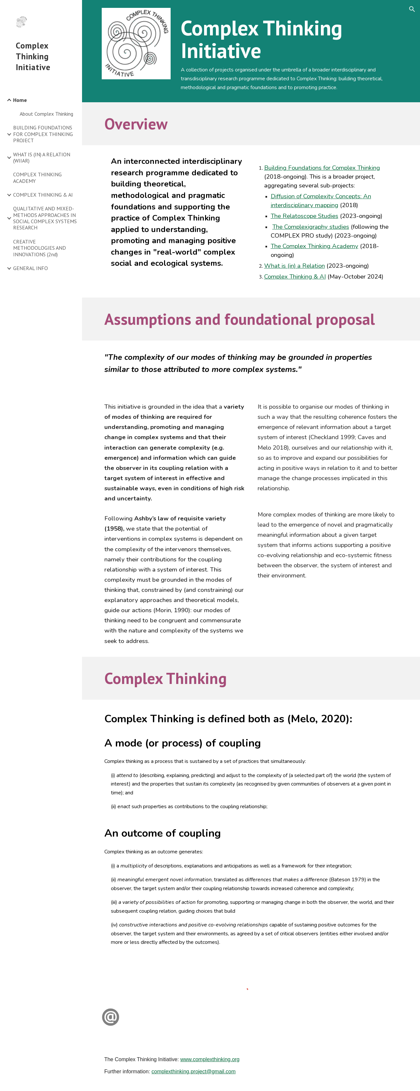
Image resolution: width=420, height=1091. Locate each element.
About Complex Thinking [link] (46, 113)
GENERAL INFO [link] (30, 268)
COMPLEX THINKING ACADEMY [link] (37, 177)
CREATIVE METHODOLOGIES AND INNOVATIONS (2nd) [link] (39, 248)
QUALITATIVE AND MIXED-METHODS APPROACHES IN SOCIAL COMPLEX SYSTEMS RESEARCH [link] (45, 218)
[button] (412, 9)
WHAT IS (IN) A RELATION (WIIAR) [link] (41, 157)
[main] (289, 51)
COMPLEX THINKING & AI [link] (43, 194)
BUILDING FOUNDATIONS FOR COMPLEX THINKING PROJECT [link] (43, 134)
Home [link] (20, 100)
